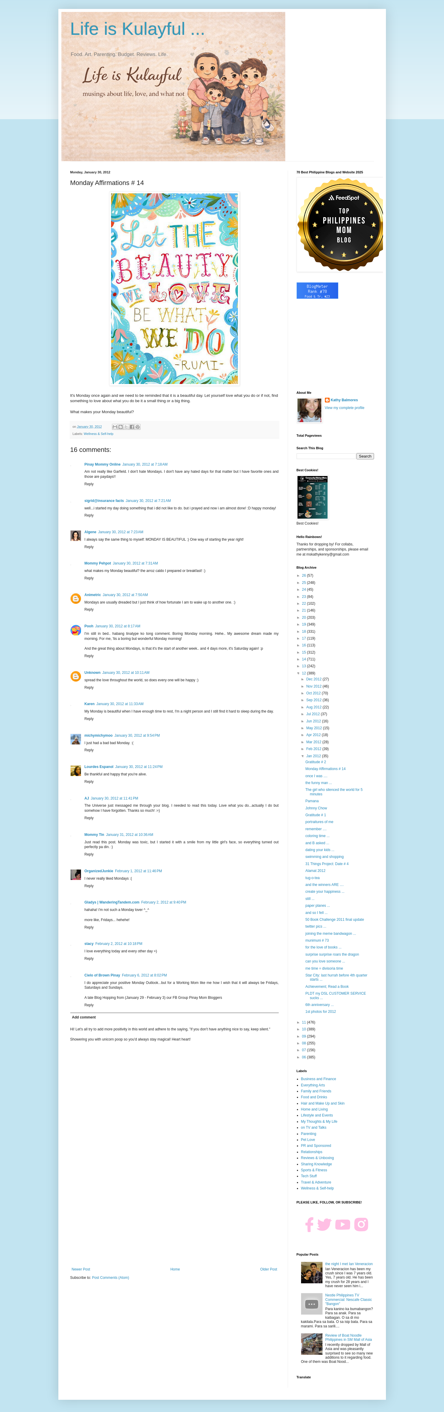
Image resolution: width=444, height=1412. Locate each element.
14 (304, 659)
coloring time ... (317, 836)
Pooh (89, 626)
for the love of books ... (323, 947)
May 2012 (314, 728)
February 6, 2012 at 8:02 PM (144, 975)
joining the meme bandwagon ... (330, 934)
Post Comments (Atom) (110, 1278)
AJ (87, 798)
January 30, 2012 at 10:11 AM (125, 673)
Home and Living (314, 1109)
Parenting (308, 1134)
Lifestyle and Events (317, 1115)
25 (304, 583)
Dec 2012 (314, 679)
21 (304, 610)
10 (304, 1029)
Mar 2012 (314, 742)
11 (304, 1022)
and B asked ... (317, 843)
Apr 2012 (314, 735)
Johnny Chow (316, 808)
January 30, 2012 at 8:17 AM (118, 626)
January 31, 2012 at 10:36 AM (129, 835)
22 (304, 603)
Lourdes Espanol (99, 767)
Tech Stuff (309, 1176)
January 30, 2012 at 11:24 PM (139, 767)
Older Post (268, 1269)
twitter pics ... (315, 926)
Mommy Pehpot (98, 563)
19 (304, 624)
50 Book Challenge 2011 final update (334, 920)
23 (304, 597)
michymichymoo (99, 735)
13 (304, 666)
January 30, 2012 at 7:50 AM (125, 595)
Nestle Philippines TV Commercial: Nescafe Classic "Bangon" (348, 1299)
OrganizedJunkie (99, 871)
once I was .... (316, 776)
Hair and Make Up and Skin (323, 1103)
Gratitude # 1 (315, 815)
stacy (89, 944)
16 (304, 645)
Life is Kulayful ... (137, 29)
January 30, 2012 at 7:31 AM (135, 563)
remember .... (315, 829)
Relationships (312, 1152)
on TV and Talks (314, 1127)
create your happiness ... (324, 892)
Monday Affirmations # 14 (325, 769)
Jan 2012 (314, 756)
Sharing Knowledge (316, 1164)
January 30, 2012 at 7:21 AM (148, 501)
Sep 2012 (314, 700)
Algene (90, 532)
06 (304, 1057)
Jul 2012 (313, 714)
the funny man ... (318, 783)
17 (304, 638)
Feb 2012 (314, 749)
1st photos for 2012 (320, 1012)
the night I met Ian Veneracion (349, 1264)
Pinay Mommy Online (103, 464)
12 (304, 673)
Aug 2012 (314, 707)
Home (175, 1269)
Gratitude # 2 (315, 762)
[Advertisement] (174, 1218)
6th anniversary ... (319, 1005)
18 (304, 631)
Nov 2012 (314, 686)
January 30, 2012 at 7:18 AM (145, 464)
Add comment (84, 1017)
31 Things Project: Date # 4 (326, 864)
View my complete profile (344, 408)
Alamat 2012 (315, 871)
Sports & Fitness (314, 1170)
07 (304, 1050)
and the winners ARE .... (324, 885)
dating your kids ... (319, 850)
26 (304, 575)
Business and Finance (318, 1079)
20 (304, 617)
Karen (90, 704)
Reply (89, 484)
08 (304, 1043)
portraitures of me (319, 822)
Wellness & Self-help (98, 434)
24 (304, 589)
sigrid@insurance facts (104, 501)
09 (304, 1036)
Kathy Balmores (344, 400)
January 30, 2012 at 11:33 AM (120, 704)
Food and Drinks (314, 1097)
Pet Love (308, 1140)
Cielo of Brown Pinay (102, 975)
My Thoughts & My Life (319, 1121)
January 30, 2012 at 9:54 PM (137, 735)
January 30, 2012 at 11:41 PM (114, 798)
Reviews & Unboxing (317, 1158)
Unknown (93, 673)
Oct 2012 (314, 693)
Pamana (312, 801)
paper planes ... (317, 906)
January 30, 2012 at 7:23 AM (121, 532)
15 (304, 652)
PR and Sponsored (316, 1146)
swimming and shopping (324, 857)
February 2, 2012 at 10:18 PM (118, 944)
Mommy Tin (94, 835)
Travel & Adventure (316, 1182)
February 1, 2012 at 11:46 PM (138, 871)
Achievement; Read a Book (326, 987)
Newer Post (81, 1269)
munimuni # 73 (317, 940)
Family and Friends (316, 1091)
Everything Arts (313, 1085)
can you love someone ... (325, 961)
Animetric (93, 595)
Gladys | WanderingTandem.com (112, 902)
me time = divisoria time (324, 968)
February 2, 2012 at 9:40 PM (163, 902)
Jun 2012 (314, 721)
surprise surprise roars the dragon (332, 954)
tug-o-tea (312, 878)
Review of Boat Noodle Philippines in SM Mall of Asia (348, 1337)
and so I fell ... (316, 913)
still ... (309, 899)
